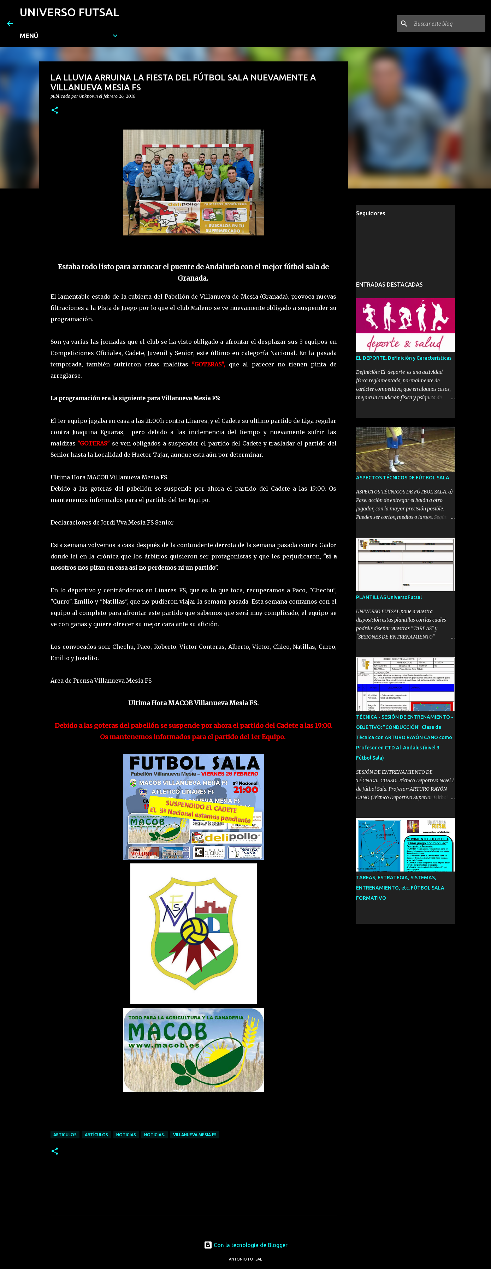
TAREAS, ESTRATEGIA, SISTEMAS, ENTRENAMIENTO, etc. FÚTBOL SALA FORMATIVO (400, 888)
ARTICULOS (65, 1134)
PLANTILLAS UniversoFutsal (389, 597)
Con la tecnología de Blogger (246, 1245)
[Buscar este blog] (448, 23)
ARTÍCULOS (96, 1134)
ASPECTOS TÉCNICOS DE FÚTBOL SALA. (403, 477)
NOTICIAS (126, 1134)
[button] (55, 110)
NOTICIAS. (154, 1134)
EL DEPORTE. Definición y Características (403, 358)
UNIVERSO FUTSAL (69, 12)
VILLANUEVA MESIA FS (195, 1134)
